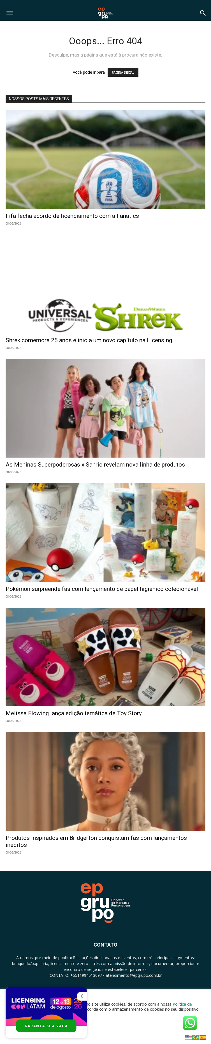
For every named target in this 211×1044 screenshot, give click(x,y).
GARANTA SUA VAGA (46, 1026)
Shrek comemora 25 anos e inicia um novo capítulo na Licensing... (91, 340)
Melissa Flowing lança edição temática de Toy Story (74, 713)
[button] (9, 13)
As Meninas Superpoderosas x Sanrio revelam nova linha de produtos (95, 464)
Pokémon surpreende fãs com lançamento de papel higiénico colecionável (102, 589)
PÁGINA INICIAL (123, 72)
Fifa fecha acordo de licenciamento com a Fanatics (72, 216)
